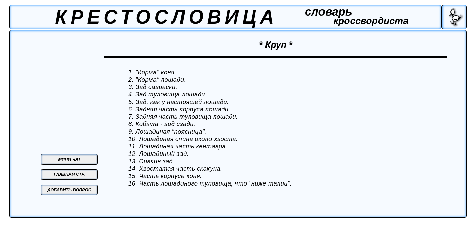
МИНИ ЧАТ (69, 159)
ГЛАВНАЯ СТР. (69, 174)
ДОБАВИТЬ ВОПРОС (69, 190)
